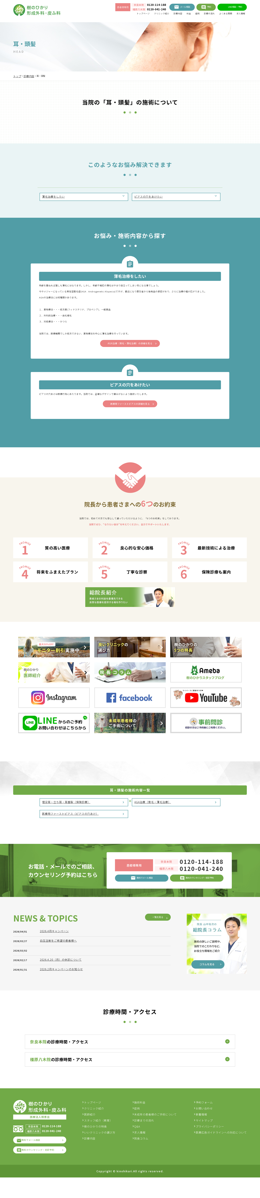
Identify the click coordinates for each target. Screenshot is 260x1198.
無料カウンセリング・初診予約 (43, 1170)
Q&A (140, 1143)
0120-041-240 (143, 10)
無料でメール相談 (34, 1158)
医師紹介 (95, 1131)
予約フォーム (204, 1119)
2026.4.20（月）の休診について (62, 1068)
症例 (189, 15)
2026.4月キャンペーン (56, 1040)
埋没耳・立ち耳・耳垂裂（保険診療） (67, 815)
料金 (179, 15)
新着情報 (201, 1131)
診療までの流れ (147, 1137)
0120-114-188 (143, 6)
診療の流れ (203, 15)
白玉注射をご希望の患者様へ (60, 1049)
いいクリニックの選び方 (105, 1149)
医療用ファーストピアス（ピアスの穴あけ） (71, 828)
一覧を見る (155, 1026)
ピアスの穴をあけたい (149, 197)
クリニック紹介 (148, 15)
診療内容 (167, 15)
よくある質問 (222, 15)
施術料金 (142, 1119)
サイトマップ (204, 1137)
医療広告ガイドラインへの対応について (221, 1149)
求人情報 (239, 15)
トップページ (127, 15)
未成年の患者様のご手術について (158, 1131)
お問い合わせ (204, 1125)
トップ (17, 76)
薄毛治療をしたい (54, 197)
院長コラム (144, 1155)
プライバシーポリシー (210, 1143)
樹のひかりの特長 (101, 1143)
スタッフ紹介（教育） (104, 1137)
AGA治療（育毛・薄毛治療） (153, 815)
